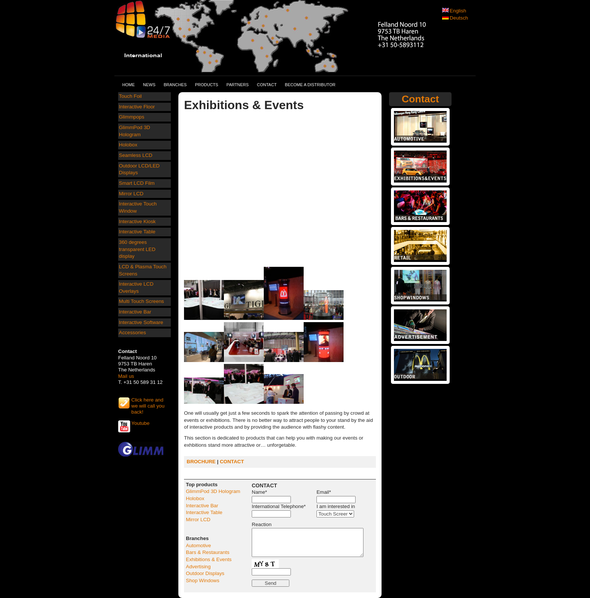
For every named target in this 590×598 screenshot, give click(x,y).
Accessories (132, 332)
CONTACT (232, 461)
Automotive (198, 545)
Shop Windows (202, 580)
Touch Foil (130, 96)
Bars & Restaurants (208, 552)
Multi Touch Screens (141, 301)
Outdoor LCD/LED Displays (139, 169)
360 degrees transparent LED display (137, 249)
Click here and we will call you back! (147, 403)
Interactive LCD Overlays (136, 287)
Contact (267, 84)
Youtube (140, 423)
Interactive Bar (135, 312)
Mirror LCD (131, 193)
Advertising (198, 566)
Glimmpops (131, 117)
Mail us (126, 376)
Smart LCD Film (137, 183)
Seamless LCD (135, 155)
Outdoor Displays (205, 573)
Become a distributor (310, 84)
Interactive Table (137, 231)
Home (128, 84)
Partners (238, 84)
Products (206, 84)
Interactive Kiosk (137, 221)
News (149, 84)
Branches (175, 84)
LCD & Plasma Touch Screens (142, 270)
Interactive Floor (137, 107)
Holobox (128, 145)
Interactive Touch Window (138, 207)
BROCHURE (201, 461)
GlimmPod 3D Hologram (134, 131)
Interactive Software (141, 322)
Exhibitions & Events (209, 559)
